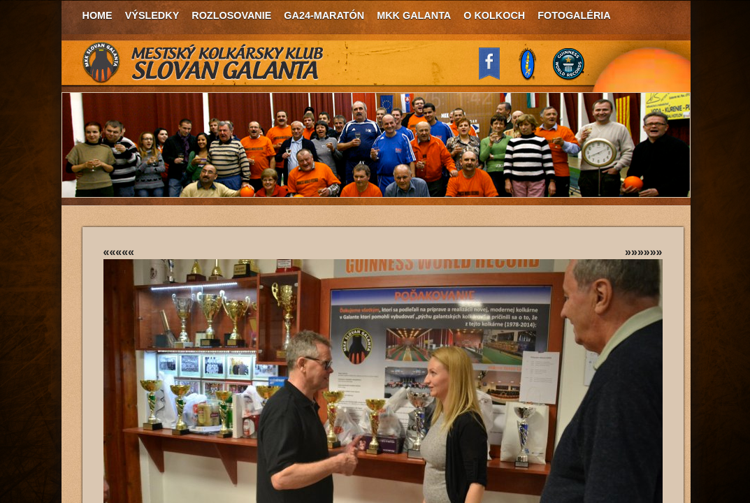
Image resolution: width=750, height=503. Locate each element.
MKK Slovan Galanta (203, 63)
